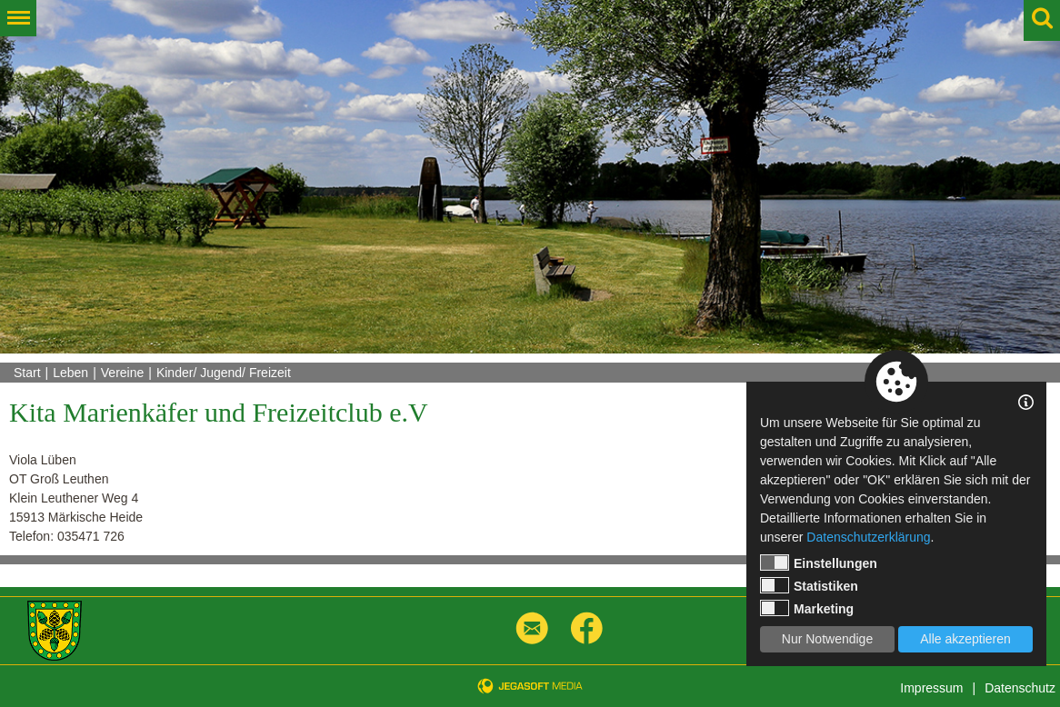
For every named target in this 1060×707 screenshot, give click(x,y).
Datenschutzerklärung (868, 537)
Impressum (931, 688)
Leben (70, 372)
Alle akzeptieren (965, 639)
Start (27, 372)
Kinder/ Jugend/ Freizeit (223, 372)
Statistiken (809, 585)
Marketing (807, 608)
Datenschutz (1020, 688)
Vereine (122, 372)
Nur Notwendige (827, 639)
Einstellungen (818, 562)
